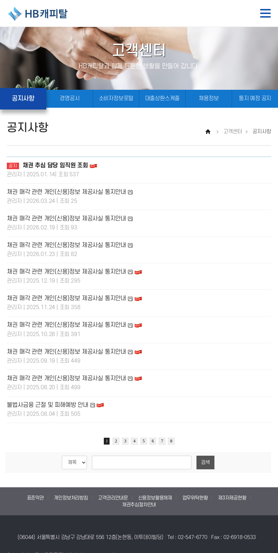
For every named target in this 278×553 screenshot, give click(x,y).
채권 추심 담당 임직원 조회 (56, 165)
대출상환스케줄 (162, 99)
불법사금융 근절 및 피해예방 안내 (47, 405)
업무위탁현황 (195, 498)
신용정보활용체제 (155, 498)
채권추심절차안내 (139, 504)
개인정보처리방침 (71, 498)
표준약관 (35, 498)
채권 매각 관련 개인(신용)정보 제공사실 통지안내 (66, 192)
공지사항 (23, 98)
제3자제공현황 (232, 498)
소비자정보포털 (116, 99)
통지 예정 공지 (255, 99)
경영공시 (69, 99)
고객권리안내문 (113, 498)
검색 (205, 462)
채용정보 (208, 99)
